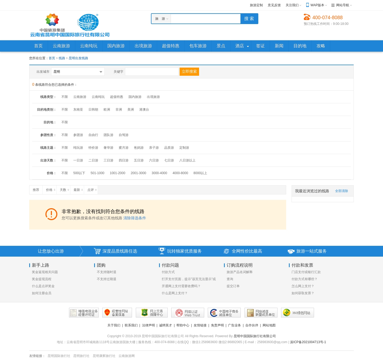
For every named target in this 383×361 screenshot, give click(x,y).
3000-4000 (159, 173)
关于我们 (113, 325)
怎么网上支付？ (303, 286)
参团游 (78, 135)
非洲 (118, 109)
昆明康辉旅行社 (104, 356)
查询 (230, 279)
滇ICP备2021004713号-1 (308, 342)
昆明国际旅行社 (59, 356)
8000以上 (200, 173)
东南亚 (78, 109)
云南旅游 (79, 97)
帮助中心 (182, 325)
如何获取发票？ (303, 293)
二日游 (93, 160)
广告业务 (234, 325)
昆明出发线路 (78, 58)
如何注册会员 (41, 293)
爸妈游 (139, 148)
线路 (62, 58)
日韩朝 (93, 109)
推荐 (37, 189)
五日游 (139, 160)
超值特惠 (116, 97)
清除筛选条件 (134, 218)
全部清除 (341, 191)
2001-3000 (138, 173)
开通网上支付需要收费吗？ (181, 286)
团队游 (108, 135)
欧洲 (107, 109)
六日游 (154, 160)
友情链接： (37, 356)
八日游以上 (187, 160)
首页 (52, 58)
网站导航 (342, 5)
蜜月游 (123, 148)
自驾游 (123, 135)
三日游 (108, 160)
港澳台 (144, 109)
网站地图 (269, 325)
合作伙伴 (251, 325)
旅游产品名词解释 (240, 272)
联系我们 (131, 325)
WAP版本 (317, 5)
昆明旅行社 (81, 356)
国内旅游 (134, 97)
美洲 (130, 109)
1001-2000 (117, 173)
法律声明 (148, 325)
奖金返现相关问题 (45, 272)
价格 (51, 189)
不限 (64, 97)
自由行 (93, 135)
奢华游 (108, 148)
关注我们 (292, 5)
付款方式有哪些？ (305, 279)
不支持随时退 (106, 272)
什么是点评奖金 (43, 286)
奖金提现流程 (41, 279)
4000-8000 (180, 173)
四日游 (123, 160)
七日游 (169, 160)
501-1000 (97, 173)
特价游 (93, 148)
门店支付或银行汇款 (306, 272)
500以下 (79, 173)
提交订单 (233, 286)
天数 (65, 189)
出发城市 (43, 72)
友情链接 (200, 325)
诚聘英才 (165, 325)
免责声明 (217, 325)
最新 (79, 189)
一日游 (78, 160)
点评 (92, 189)
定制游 (184, 148)
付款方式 (168, 272)
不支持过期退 (106, 279)
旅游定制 (256, 5)
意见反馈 (274, 5)
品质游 (169, 148)
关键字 (118, 72)
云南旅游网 (126, 356)
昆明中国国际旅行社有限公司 (255, 336)
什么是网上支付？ (175, 293)
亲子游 (154, 148)
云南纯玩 (98, 97)
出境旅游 (153, 97)
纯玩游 (78, 148)
